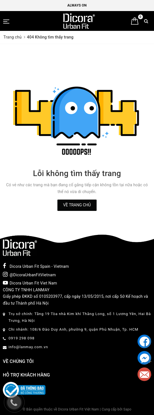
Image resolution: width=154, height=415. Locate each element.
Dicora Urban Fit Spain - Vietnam (36, 266)
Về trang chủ (77, 205)
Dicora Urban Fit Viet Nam (30, 282)
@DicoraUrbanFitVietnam (29, 274)
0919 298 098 (22, 338)
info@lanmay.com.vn (28, 347)
